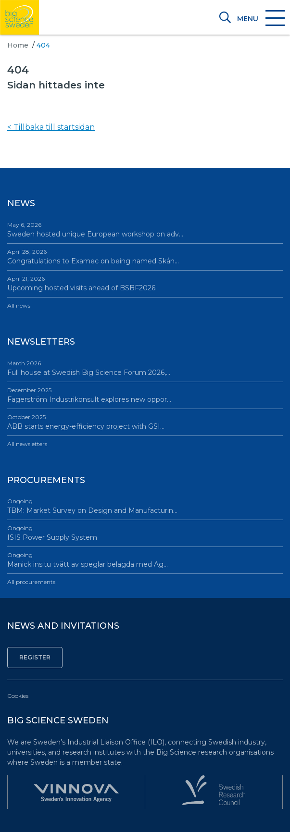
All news (18, 305)
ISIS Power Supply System (145, 533)
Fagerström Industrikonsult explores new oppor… (145, 395)
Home (17, 45)
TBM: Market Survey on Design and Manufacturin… (145, 506)
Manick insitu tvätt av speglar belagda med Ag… (145, 560)
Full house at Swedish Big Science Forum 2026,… (145, 368)
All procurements (31, 581)
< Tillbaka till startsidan (51, 127)
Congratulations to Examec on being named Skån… (145, 256)
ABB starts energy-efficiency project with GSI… (145, 422)
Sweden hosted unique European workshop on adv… (145, 229)
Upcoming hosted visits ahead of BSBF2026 (145, 283)
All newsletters (27, 443)
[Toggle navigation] (260, 18)
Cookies (17, 695)
